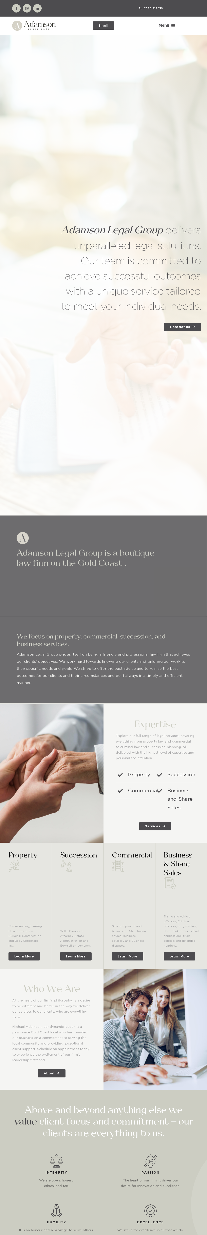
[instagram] (27, 8)
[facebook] (16, 8)
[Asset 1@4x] (34, 22)
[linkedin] (37, 8)
